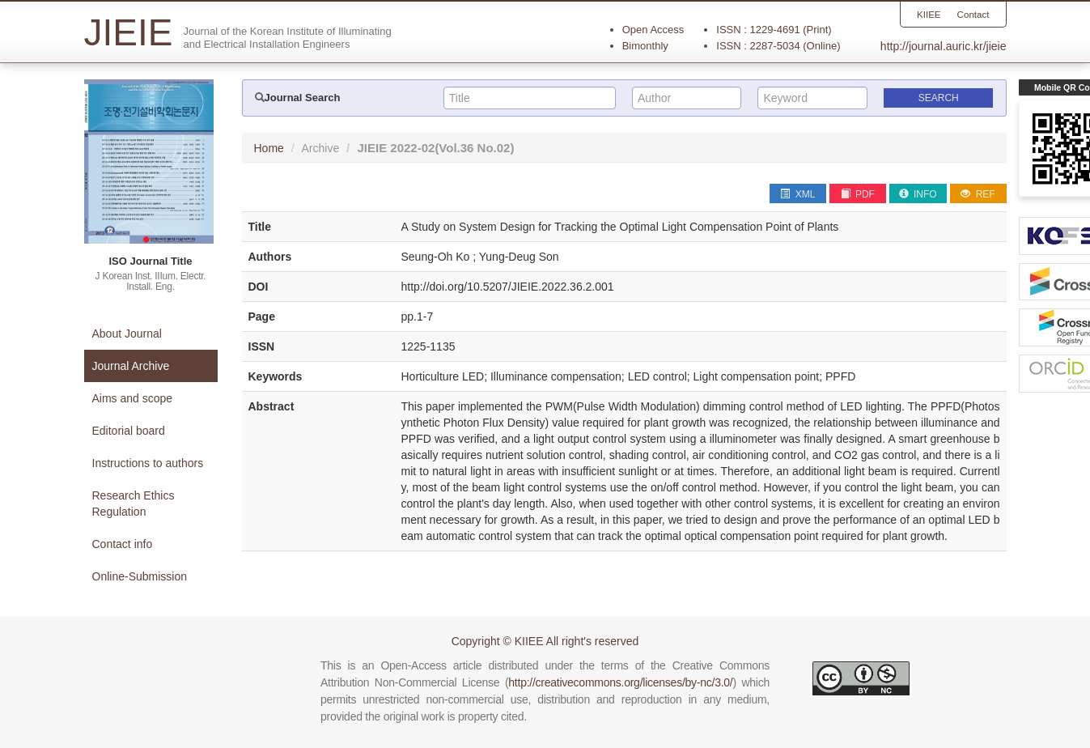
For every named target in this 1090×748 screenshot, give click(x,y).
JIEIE (435, 148)
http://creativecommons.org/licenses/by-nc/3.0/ (620, 682)
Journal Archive (131, 365)
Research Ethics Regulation (133, 503)
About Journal (127, 333)
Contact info (122, 544)
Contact (972, 14)
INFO (918, 194)
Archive (321, 148)
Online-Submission (140, 576)
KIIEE (926, 14)
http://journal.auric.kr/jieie (943, 46)
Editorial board (128, 430)
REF (978, 194)
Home (269, 148)
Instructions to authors (148, 463)
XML (797, 194)
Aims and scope (132, 398)
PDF (858, 194)
